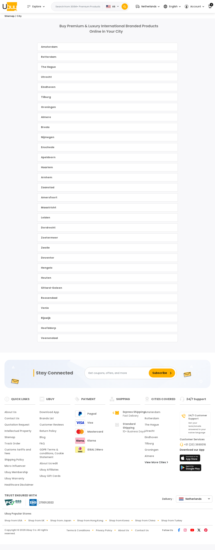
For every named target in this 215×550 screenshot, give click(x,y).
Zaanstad (47, 187)
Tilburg (46, 97)
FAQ (42, 443)
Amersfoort (49, 197)
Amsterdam (49, 47)
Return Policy (48, 431)
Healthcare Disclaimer (18, 485)
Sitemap (9, 437)
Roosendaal (49, 298)
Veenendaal (49, 338)
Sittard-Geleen (51, 288)
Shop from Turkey (171, 520)
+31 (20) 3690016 (195, 444)
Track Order (12, 443)
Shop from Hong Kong (90, 520)
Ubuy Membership (16, 472)
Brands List (47, 418)
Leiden (45, 217)
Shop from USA (13, 520)
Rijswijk (46, 318)
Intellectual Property (17, 431)
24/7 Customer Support (197, 417)
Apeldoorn (48, 157)
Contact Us (11, 418)
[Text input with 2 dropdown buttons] (77, 7)
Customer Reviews (52, 424)
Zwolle (45, 247)
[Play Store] (190, 468)
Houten (46, 278)
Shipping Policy (14, 459)
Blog (42, 437)
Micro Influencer (15, 466)
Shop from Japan (60, 520)
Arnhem (46, 177)
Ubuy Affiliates (49, 469)
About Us (10, 412)
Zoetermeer (49, 237)
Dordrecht (48, 227)
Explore (34, 6)
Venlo (45, 308)
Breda (45, 127)
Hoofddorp (48, 328)
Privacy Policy (104, 530)
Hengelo (46, 268)
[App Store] (190, 459)
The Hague (48, 67)
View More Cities (156, 462)
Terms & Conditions (78, 530)
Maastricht (48, 207)
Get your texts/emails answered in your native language (197, 427)
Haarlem (47, 167)
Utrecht (46, 77)
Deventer (47, 257)
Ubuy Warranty (14, 478)
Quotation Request (16, 424)
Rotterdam (48, 57)
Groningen (48, 107)
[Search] (125, 6)
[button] (148, 6)
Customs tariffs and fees (17, 451)
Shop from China (145, 520)
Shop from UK (36, 520)
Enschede (47, 147)
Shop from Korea (119, 520)
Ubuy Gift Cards (50, 476)
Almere (46, 117)
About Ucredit (49, 463)
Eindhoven (48, 87)
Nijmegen (47, 137)
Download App (49, 412)
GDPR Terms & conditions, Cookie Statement (52, 453)
